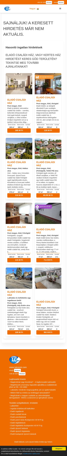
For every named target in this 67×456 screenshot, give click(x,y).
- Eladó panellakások (17, 417)
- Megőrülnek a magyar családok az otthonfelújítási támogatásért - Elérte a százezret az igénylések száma (31, 396)
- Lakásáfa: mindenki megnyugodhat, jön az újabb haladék (32, 390)
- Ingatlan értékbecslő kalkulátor (22, 408)
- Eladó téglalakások (17, 423)
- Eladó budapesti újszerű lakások (22, 434)
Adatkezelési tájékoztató (31, 454)
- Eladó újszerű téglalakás (19, 431)
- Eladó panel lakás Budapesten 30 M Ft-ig (26, 420)
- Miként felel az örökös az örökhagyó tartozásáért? (29, 393)
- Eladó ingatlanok (16, 411)
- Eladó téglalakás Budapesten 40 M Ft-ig (25, 425)
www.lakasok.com (18, 367)
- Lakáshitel (13, 406)
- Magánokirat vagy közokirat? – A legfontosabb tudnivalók (32, 382)
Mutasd (49, 2)
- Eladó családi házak (17, 414)
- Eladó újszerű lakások (18, 428)
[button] (34, 8)
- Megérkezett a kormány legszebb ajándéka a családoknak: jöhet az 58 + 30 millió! (33, 386)
